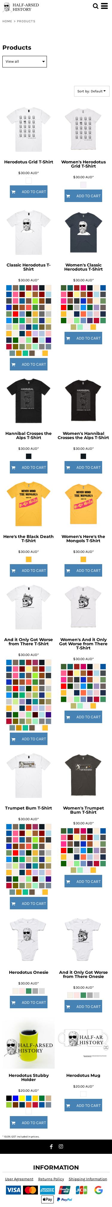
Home (7, 21)
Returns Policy (51, 1179)
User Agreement (19, 1179)
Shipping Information (88, 1179)
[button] (96, 6)
